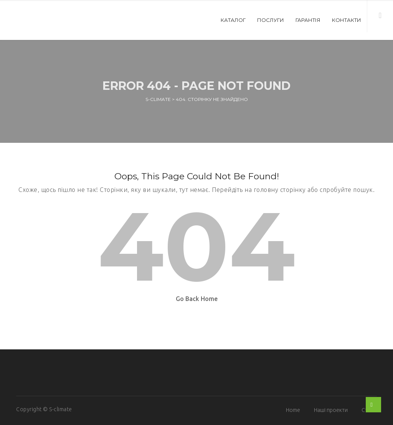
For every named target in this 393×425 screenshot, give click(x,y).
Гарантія (308, 20)
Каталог (233, 20)
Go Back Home (197, 298)
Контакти (346, 20)
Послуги (270, 20)
